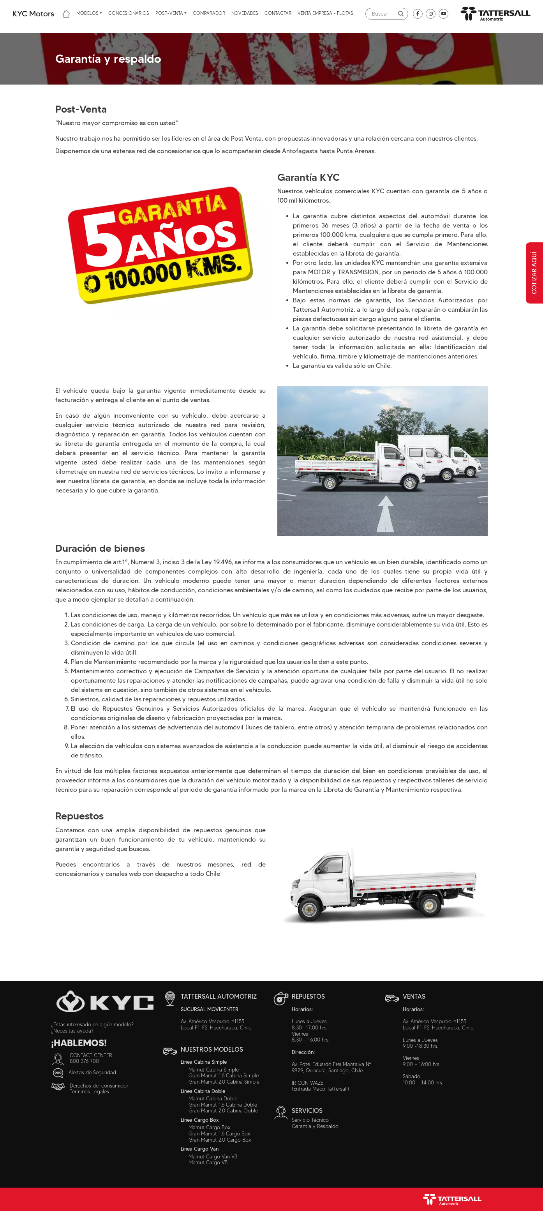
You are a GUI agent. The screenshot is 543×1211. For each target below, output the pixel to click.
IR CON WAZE (307, 1083)
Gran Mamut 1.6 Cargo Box (219, 1133)
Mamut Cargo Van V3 (213, 1156)
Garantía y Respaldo (315, 1126)
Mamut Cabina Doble (213, 1098)
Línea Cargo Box (200, 1120)
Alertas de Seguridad (92, 1072)
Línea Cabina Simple (204, 1062)
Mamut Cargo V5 (208, 1162)
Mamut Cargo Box (209, 1127)
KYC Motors (33, 13)
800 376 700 (84, 1061)
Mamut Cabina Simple (214, 1069)
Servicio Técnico (310, 1120)
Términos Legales (89, 1091)
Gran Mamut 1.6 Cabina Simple (224, 1075)
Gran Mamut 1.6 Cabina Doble (223, 1105)
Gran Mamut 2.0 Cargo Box (220, 1140)
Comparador (209, 13)
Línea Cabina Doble (203, 1091)
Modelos (87, 13)
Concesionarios (128, 13)
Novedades (244, 13)
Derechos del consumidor (99, 1085)
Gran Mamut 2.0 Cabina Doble (223, 1110)
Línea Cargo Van (200, 1149)
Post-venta (169, 13)
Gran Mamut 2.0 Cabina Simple (224, 1082)
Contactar (277, 13)
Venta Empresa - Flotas (325, 13)
